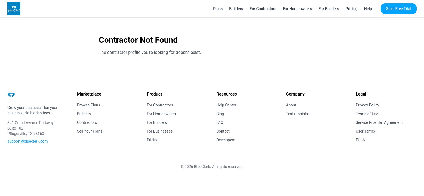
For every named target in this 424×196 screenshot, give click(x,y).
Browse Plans (88, 105)
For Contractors (263, 9)
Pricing (352, 9)
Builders (236, 9)
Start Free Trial (398, 9)
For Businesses (160, 131)
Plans (218, 9)
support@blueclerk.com (27, 141)
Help (368, 9)
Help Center (226, 105)
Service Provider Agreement (379, 122)
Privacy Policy (367, 105)
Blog (220, 114)
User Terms (365, 131)
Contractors (87, 122)
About (291, 105)
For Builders (329, 9)
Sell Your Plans (89, 131)
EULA (360, 140)
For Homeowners (297, 9)
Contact (223, 131)
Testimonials (297, 114)
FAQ (219, 122)
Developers (225, 140)
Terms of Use (367, 114)
